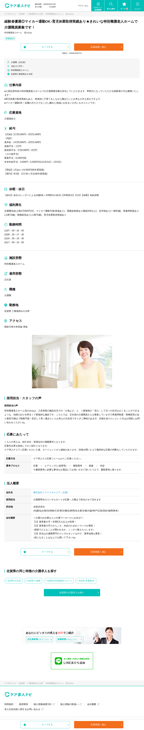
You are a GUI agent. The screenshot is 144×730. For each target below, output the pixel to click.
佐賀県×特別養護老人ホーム (59, 581)
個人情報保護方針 (43, 704)
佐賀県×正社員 (14, 581)
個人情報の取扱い (69, 704)
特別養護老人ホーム (14, 264)
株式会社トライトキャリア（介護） (51, 492)
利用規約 (8, 704)
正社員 (7, 279)
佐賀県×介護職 (33, 581)
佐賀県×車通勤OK (86, 581)
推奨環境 (23, 704)
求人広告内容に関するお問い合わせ (22, 709)
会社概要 (91, 704)
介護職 (7, 295)
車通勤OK (10, 38)
